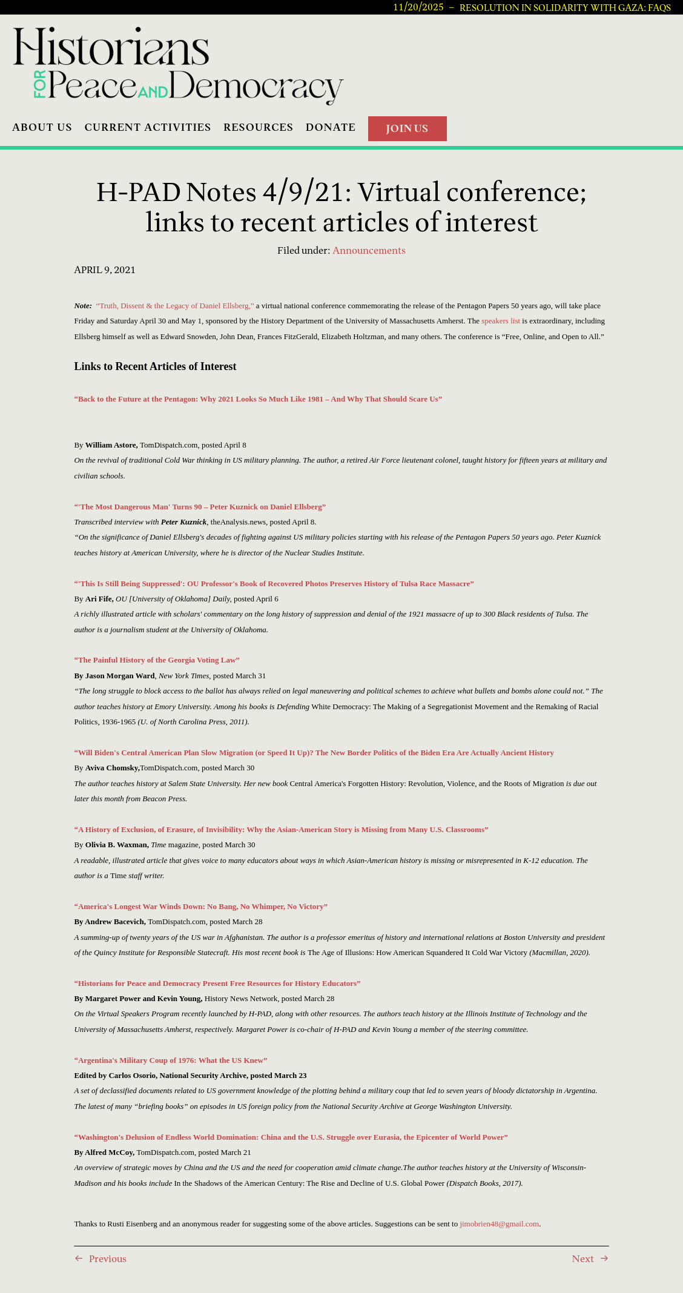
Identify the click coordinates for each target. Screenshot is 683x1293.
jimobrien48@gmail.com (499, 1223)
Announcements (369, 250)
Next (583, 1258)
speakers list (500, 320)
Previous (108, 1258)
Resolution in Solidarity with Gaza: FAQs (565, 8)
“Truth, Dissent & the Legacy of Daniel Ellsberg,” (175, 305)
